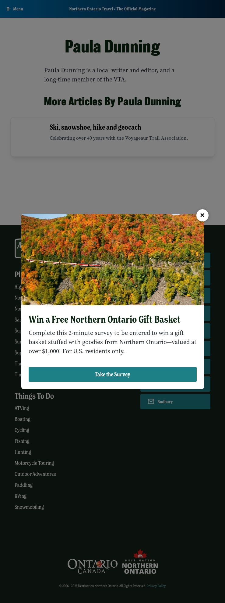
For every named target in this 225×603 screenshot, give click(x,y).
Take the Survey (112, 374)
